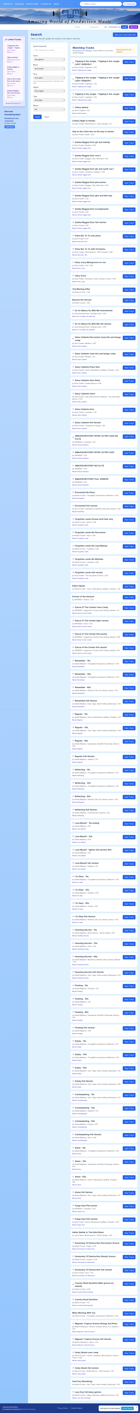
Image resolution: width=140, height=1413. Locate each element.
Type (35, 96)
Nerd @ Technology (28, 1409)
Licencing (19, 4)
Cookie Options (76, 1408)
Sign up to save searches (125, 35)
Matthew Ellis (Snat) (13, 60)
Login (124, 27)
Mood (35, 65)
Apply (37, 117)
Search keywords (39, 46)
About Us (8, 4)
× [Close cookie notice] (136, 1407)
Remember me (114, 27)
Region (36, 87)
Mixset (35, 105)
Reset (46, 117)
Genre (35, 56)
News (56, 4)
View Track (129, 62)
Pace (35, 74)
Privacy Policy (63, 1408)
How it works (32, 4)
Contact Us (46, 4)
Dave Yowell (11, 50)
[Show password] (105, 27)
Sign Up (133, 27)
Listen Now (10, 127)
